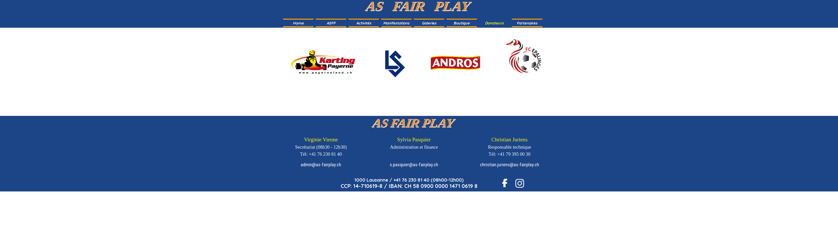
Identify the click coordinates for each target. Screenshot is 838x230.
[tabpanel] (419, 67)
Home (298, 23)
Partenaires (527, 23)
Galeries (429, 23)
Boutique (462, 23)
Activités (363, 23)
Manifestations (396, 23)
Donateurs (494, 23)
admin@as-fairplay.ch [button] (321, 165)
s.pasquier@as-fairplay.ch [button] (414, 165)
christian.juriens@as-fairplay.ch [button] (509, 165)
